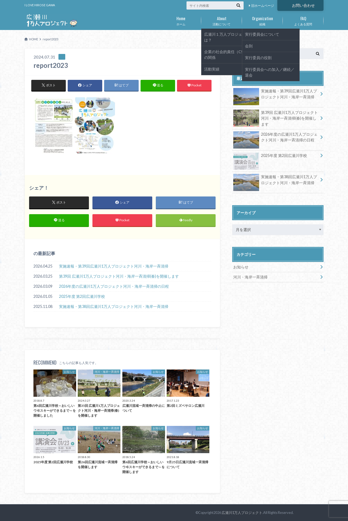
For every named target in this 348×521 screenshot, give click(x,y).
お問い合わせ (303, 5)
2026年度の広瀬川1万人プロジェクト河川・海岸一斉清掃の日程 (114, 286)
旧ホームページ (262, 6)
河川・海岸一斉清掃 (250, 277)
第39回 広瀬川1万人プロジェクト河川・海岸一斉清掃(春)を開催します (119, 276)
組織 (262, 20)
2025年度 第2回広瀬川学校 (82, 296)
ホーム (180, 20)
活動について (221, 20)
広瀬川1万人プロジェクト (242, 512)
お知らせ (240, 267)
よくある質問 (303, 20)
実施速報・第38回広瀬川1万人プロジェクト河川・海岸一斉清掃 (113, 306)
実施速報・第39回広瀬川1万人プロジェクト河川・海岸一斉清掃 (113, 266)
